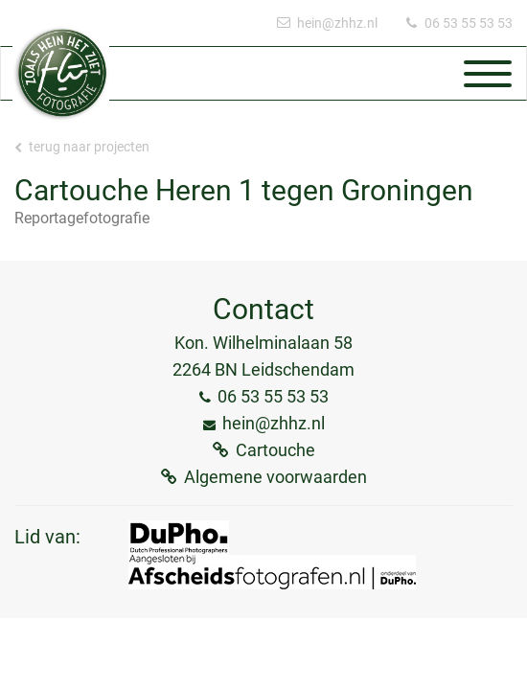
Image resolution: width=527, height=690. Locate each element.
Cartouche (275, 450)
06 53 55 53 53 (468, 23)
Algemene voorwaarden (275, 477)
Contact (263, 309)
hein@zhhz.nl (337, 23)
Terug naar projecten (81, 146)
